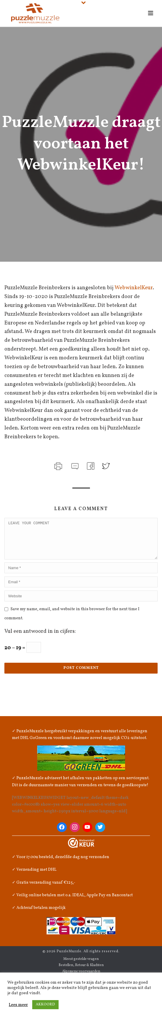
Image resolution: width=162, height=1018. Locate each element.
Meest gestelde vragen (81, 966)
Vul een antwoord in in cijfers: (40, 638)
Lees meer (18, 1004)
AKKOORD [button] (45, 1004)
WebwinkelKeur (134, 288)
